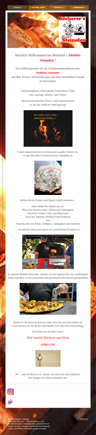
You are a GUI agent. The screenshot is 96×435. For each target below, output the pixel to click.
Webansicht (84, 419)
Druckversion (14, 419)
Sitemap (25, 419)
